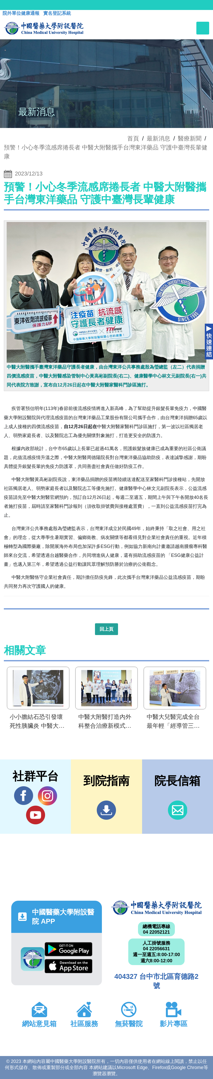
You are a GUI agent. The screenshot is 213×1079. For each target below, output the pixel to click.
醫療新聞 (189, 138)
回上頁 (106, 629)
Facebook (23, 795)
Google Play (68, 949)
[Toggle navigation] (202, 28)
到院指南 (106, 810)
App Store (68, 966)
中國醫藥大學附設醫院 (156, 908)
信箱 (177, 810)
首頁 (133, 138)
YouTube (35, 814)
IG (47, 795)
